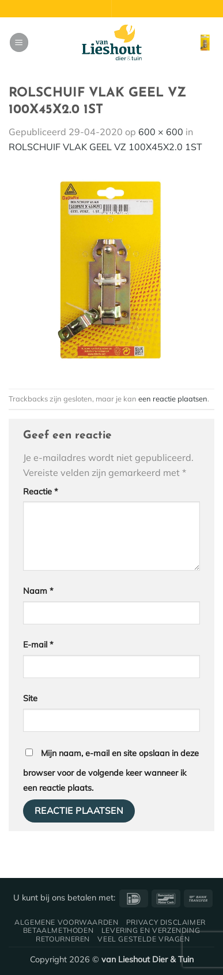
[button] (19, 42)
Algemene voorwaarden (66, 922)
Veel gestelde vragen (143, 939)
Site (30, 698)
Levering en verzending (150, 930)
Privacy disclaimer (166, 922)
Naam (38, 591)
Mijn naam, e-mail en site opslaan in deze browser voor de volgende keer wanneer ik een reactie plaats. (111, 770)
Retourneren (63, 939)
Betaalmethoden (58, 930)
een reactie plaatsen (172, 398)
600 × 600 (160, 131)
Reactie (40, 491)
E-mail (38, 644)
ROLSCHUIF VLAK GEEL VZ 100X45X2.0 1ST (105, 146)
